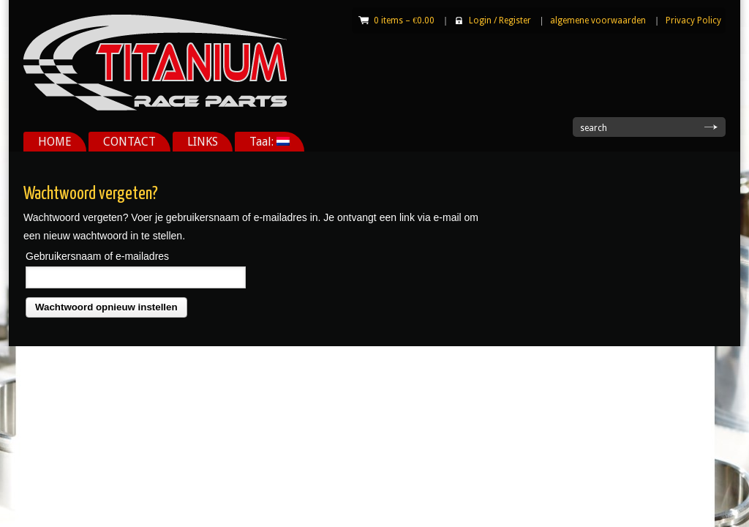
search (593, 128)
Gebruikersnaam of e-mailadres (97, 256)
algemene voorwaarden (598, 20)
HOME (55, 142)
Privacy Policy (693, 20)
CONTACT (129, 142)
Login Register (500, 20)
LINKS (202, 142)
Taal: (269, 142)
